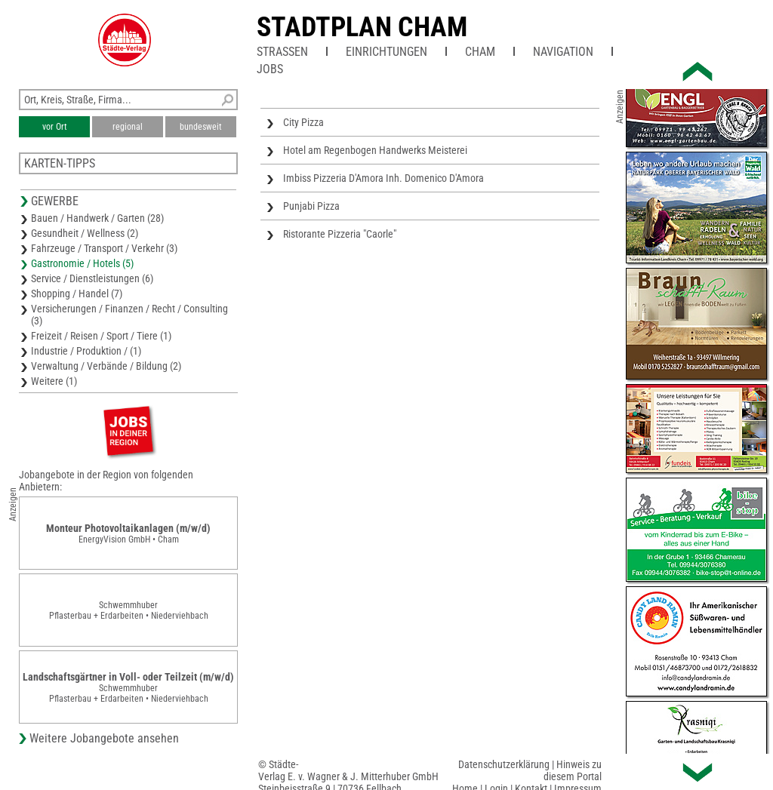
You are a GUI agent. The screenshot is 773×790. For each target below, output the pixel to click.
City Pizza (303, 122)
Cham (480, 52)
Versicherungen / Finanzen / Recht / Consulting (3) (129, 315)
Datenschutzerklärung (504, 764)
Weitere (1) (54, 381)
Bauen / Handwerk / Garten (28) (97, 218)
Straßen (282, 52)
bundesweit (201, 126)
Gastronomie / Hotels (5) (82, 263)
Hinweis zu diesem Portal (573, 770)
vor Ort (54, 126)
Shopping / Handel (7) (76, 293)
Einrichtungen (386, 52)
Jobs (270, 69)
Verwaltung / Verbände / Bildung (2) (106, 366)
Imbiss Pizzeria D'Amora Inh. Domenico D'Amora (383, 178)
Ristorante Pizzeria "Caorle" (339, 234)
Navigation (563, 52)
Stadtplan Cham (362, 27)
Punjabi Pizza (311, 206)
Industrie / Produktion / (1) (86, 351)
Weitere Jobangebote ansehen (104, 738)
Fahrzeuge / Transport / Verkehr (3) (104, 248)
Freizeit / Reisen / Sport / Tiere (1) (101, 336)
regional (127, 126)
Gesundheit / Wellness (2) (84, 233)
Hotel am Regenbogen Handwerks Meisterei (375, 150)
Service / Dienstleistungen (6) (92, 278)
